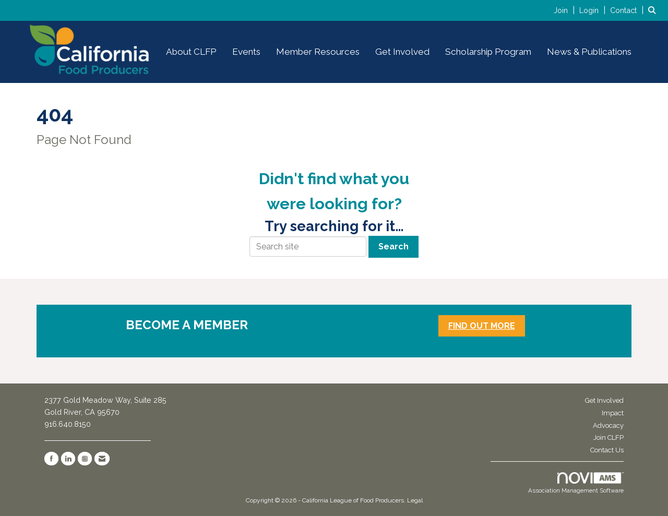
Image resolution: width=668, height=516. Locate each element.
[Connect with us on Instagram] (85, 458)
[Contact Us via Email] (102, 458)
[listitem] (565, 10)
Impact (613, 413)
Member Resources (318, 51)
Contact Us (607, 450)
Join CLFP (608, 437)
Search (393, 246)
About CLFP (191, 51)
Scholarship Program (488, 51)
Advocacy (608, 425)
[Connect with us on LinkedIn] (68, 458)
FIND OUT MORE (481, 326)
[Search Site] (654, 10)
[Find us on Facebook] (51, 458)
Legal (415, 500)
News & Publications (589, 51)
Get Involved (402, 51)
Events (246, 51)
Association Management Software (576, 483)
